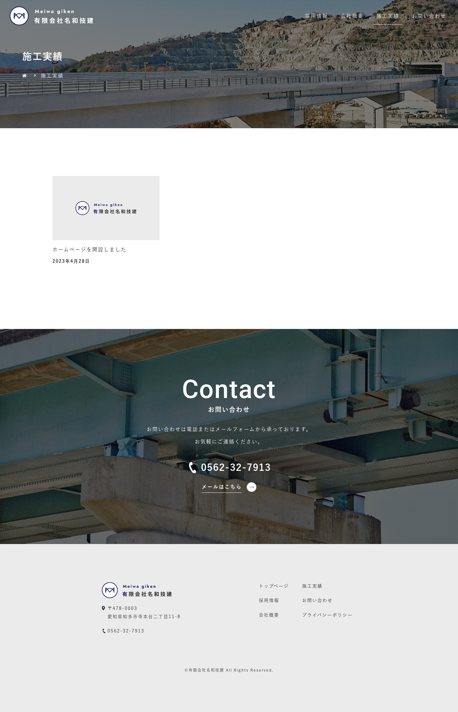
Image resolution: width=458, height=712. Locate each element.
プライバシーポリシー (327, 615)
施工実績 (387, 15)
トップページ (274, 586)
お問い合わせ (429, 15)
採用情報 (316, 15)
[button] (229, 489)
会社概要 (352, 15)
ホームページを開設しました (89, 249)
